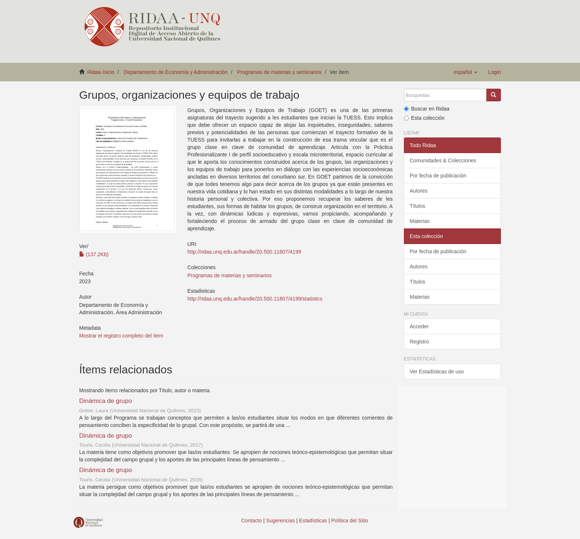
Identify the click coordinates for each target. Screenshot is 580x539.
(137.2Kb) (93, 254)
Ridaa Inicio (100, 72)
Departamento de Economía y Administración (176, 72)
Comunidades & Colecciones (443, 160)
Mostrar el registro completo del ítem (121, 336)
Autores (419, 191)
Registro (419, 342)
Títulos (417, 206)
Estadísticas (313, 520)
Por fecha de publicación (438, 176)
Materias (420, 221)
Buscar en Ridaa (427, 109)
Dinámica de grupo (105, 400)
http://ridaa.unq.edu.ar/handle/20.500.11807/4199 (244, 252)
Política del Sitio (349, 520)
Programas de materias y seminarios (279, 72)
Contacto (251, 520)
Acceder (419, 326)
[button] (465, 72)
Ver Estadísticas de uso (437, 371)
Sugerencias (280, 520)
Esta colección (424, 118)
